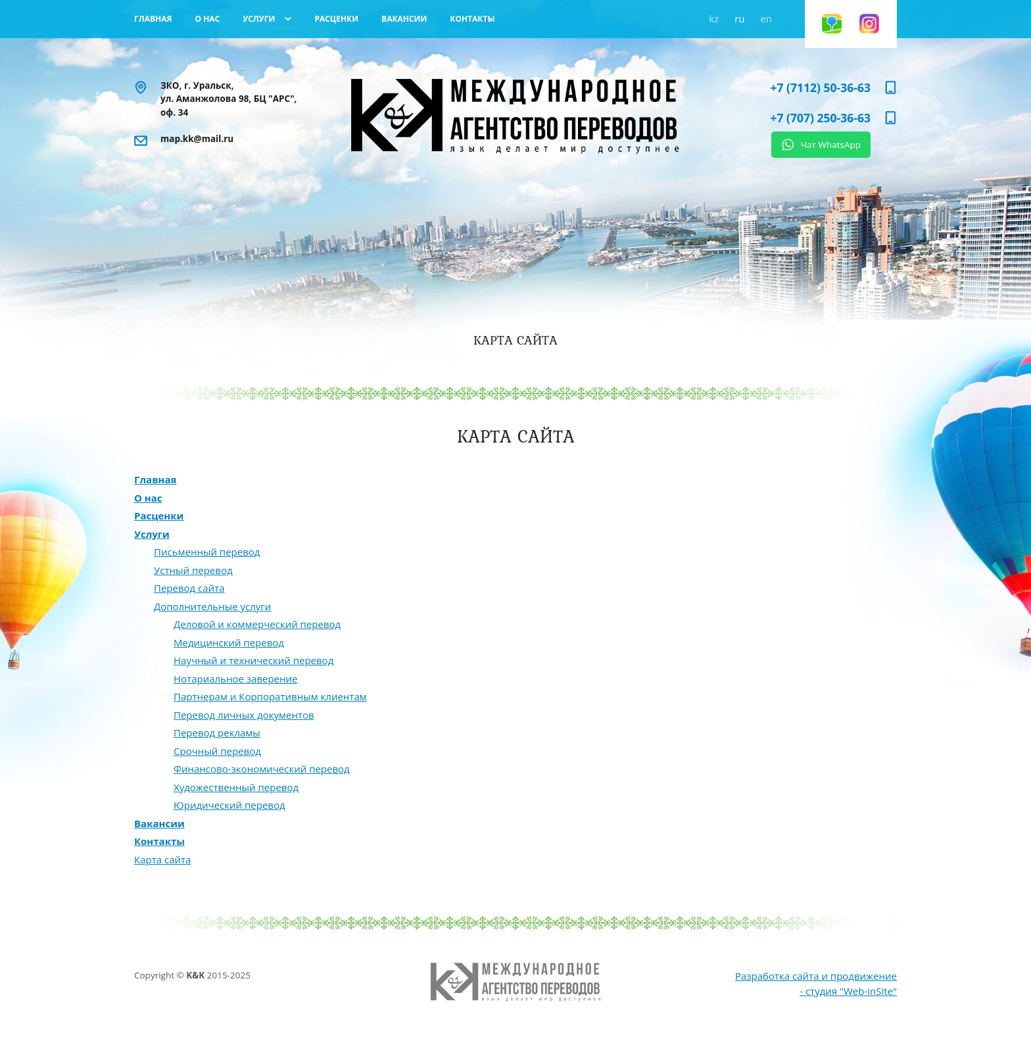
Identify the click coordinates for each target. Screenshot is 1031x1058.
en (766, 18)
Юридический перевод (229, 804)
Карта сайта (162, 859)
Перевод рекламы (217, 732)
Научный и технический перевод (253, 660)
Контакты (159, 841)
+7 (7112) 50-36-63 (820, 87)
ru (739, 18)
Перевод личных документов (244, 714)
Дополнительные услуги (212, 606)
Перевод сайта (189, 587)
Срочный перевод (217, 750)
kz (714, 18)
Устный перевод (193, 570)
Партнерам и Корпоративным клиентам (270, 696)
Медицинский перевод (229, 642)
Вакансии (159, 823)
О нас (148, 497)
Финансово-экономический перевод (262, 768)
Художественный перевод (236, 787)
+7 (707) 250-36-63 (820, 118)
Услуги (152, 534)
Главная (155, 479)
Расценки (158, 515)
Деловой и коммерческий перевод (257, 624)
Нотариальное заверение (235, 678)
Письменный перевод (207, 551)
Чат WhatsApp (831, 145)
